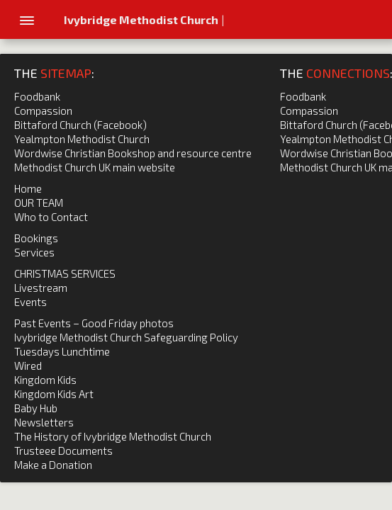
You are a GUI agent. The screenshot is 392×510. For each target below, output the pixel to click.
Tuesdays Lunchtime (62, 351)
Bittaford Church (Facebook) (80, 124)
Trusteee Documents (63, 450)
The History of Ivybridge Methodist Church (112, 436)
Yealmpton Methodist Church (82, 138)
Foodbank (37, 96)
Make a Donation (53, 464)
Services (34, 252)
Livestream (40, 287)
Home (28, 188)
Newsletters (44, 422)
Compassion (43, 110)
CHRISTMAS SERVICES (65, 273)
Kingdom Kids (45, 379)
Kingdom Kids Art (54, 393)
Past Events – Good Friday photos (94, 323)
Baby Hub (35, 408)
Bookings (36, 238)
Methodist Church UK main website (94, 167)
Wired (28, 365)
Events (30, 301)
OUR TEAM (38, 202)
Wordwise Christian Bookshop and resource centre (133, 153)
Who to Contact (51, 216)
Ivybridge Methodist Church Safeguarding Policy (126, 337)
